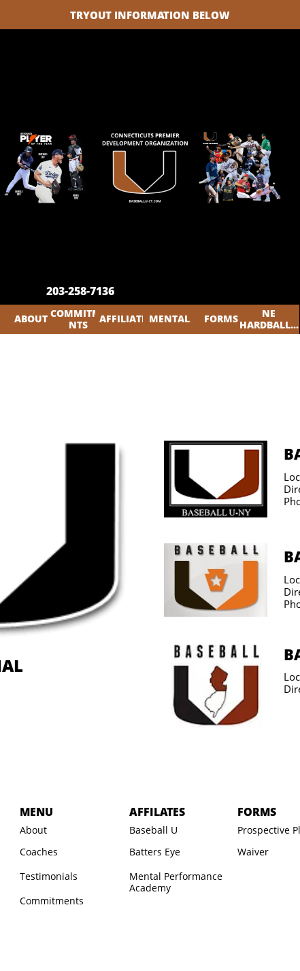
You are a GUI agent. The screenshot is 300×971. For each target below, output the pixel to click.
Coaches (39, 851)
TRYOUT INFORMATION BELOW (150, 15)
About (33, 829)
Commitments (52, 900)
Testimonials (49, 876)
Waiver (253, 851)
